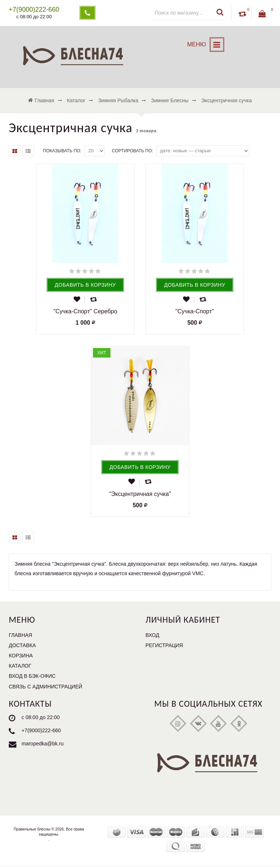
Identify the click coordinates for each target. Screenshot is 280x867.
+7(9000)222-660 (41, 730)
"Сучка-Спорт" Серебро (85, 311)
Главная (20, 635)
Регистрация (164, 645)
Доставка (22, 645)
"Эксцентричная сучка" (140, 494)
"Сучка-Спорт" (194, 311)
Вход (152, 635)
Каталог (20, 666)
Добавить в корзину (85, 285)
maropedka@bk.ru (42, 743)
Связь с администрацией (45, 687)
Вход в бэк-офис (32, 676)
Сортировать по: (132, 150)
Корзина (21, 655)
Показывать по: (62, 150)
